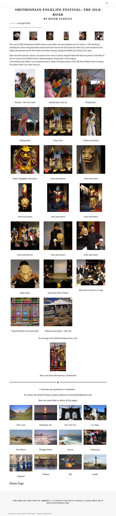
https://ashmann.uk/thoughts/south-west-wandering (26, 27)
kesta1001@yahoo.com (81, 395)
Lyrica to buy (13, 23)
